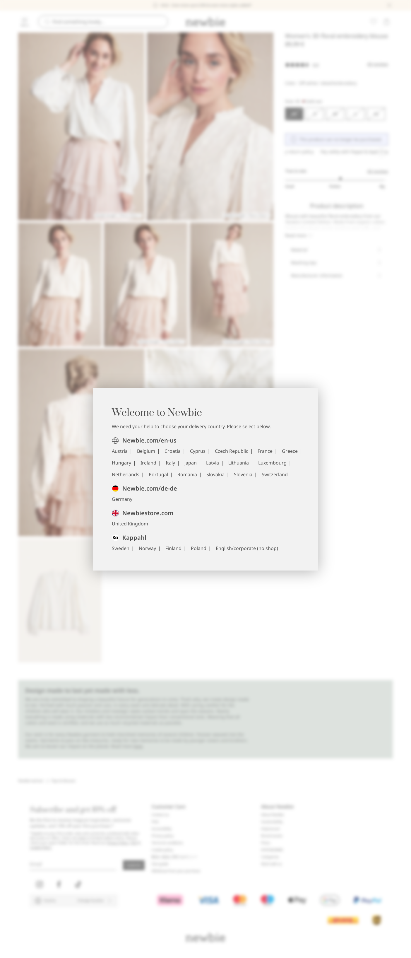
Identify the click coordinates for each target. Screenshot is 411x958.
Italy (170, 463)
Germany (122, 499)
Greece (290, 451)
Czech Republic (231, 451)
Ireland (148, 463)
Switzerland (275, 474)
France (265, 451)
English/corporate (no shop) (247, 548)
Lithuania (238, 463)
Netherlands (125, 474)
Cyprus (198, 451)
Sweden (120, 548)
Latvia (212, 463)
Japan (190, 463)
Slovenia (243, 474)
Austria (120, 451)
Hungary (121, 463)
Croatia (173, 451)
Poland (198, 548)
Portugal (158, 474)
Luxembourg (272, 463)
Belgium (146, 451)
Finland (173, 548)
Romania (187, 474)
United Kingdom (130, 523)
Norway (147, 548)
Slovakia (215, 474)
